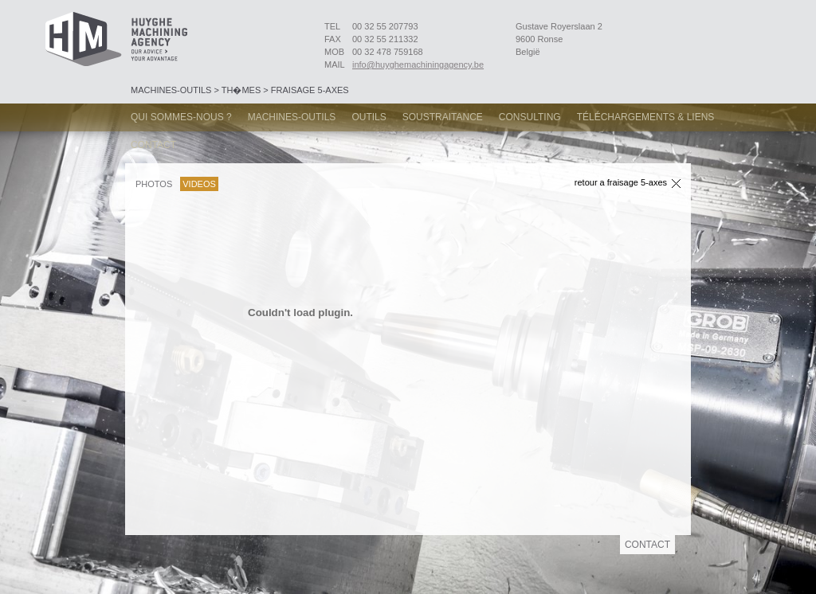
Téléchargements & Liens (646, 117)
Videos (199, 184)
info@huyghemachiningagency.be (418, 64)
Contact (153, 144)
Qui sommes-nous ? (181, 117)
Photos (153, 184)
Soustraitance (442, 117)
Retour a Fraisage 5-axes (621, 183)
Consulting (530, 117)
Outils (368, 117)
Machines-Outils (292, 117)
